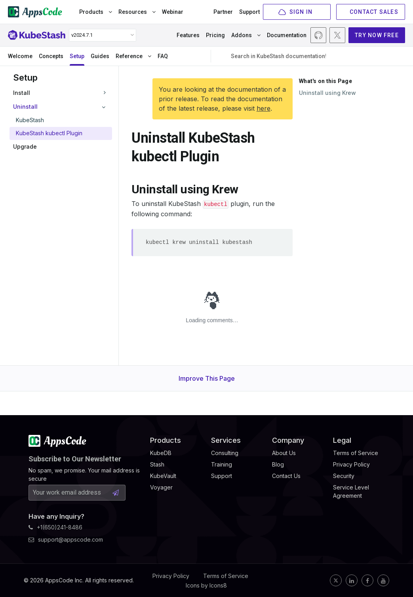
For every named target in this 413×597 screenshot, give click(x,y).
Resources (137, 12)
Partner (223, 12)
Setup (77, 56)
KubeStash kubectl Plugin (49, 133)
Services (226, 440)
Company (288, 440)
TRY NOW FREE (377, 35)
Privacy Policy (170, 575)
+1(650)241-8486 (55, 527)
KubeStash (30, 120)
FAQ (163, 56)
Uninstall (25, 106)
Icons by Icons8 (206, 585)
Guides (100, 56)
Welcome (20, 56)
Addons (246, 35)
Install (21, 92)
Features (188, 35)
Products (95, 12)
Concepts (51, 56)
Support (249, 12)
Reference (133, 56)
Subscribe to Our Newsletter (75, 459)
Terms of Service (225, 575)
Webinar (172, 12)
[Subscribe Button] (116, 493)
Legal (342, 440)
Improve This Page (207, 378)
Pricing (215, 35)
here (263, 108)
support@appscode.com (66, 539)
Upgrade (25, 146)
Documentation (286, 35)
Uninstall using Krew (327, 92)
